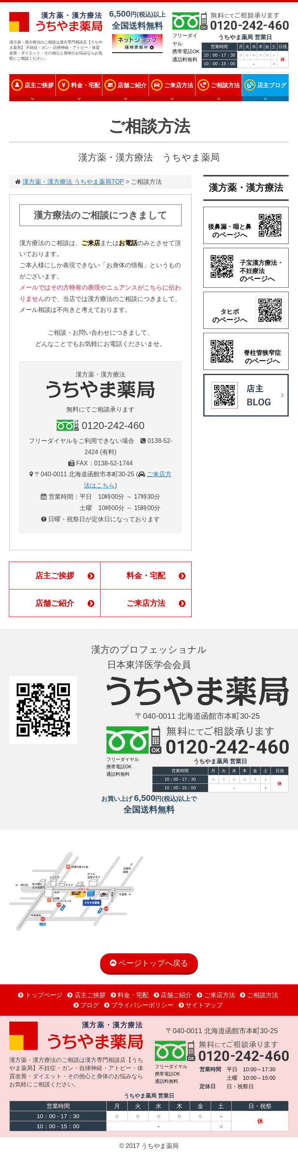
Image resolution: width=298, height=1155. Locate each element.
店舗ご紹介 (132, 85)
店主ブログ (271, 85)
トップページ (40, 995)
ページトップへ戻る (149, 963)
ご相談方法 (225, 85)
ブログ (86, 1005)
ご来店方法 (178, 85)
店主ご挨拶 (39, 85)
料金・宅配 (85, 85)
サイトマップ (200, 1005)
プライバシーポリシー (138, 1005)
